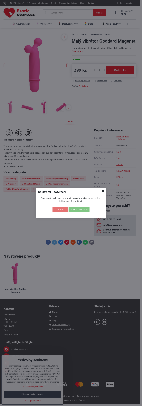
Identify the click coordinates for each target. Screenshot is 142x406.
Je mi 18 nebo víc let (79, 209)
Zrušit (60, 209)
